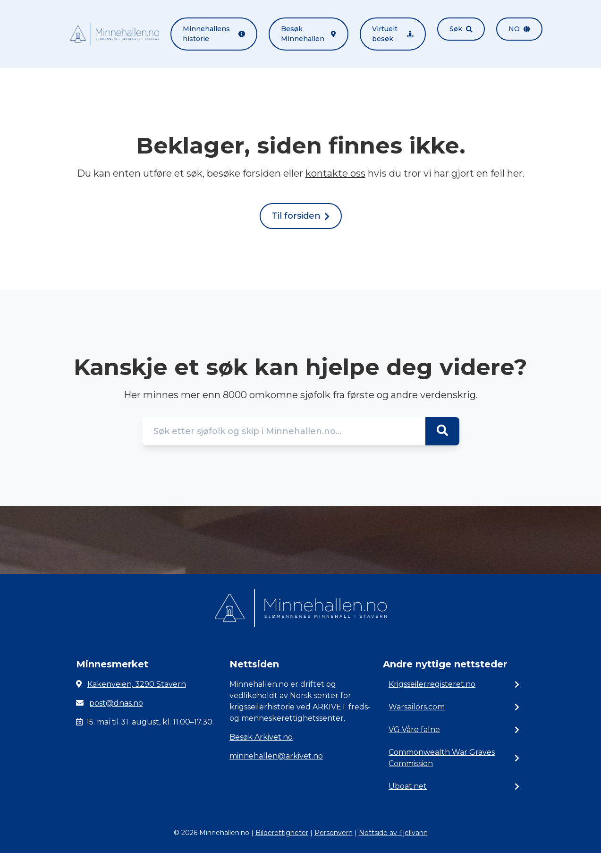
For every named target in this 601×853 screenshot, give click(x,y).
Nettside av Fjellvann (393, 832)
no (519, 29)
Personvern (333, 832)
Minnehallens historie (214, 34)
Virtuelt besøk (393, 34)
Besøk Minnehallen (308, 34)
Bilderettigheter (281, 832)
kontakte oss (335, 173)
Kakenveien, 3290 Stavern (136, 684)
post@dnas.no (116, 703)
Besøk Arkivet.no (261, 737)
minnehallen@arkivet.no (276, 755)
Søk (461, 29)
